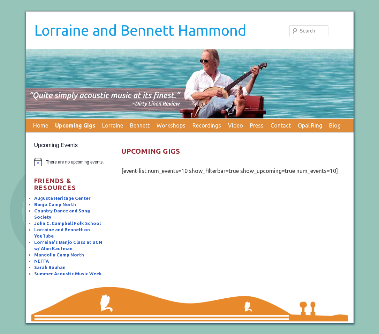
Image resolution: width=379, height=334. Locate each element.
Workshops (171, 125)
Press (257, 125)
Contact (281, 125)
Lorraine (112, 125)
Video (235, 125)
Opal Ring (310, 125)
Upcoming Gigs (75, 125)
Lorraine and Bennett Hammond (140, 30)
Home (40, 125)
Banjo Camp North (55, 204)
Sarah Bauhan (50, 267)
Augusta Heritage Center (62, 198)
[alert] (70, 162)
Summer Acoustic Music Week (68, 273)
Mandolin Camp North (59, 254)
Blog (335, 125)
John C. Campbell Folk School (67, 223)
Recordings (206, 125)
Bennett (140, 125)
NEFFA (41, 261)
